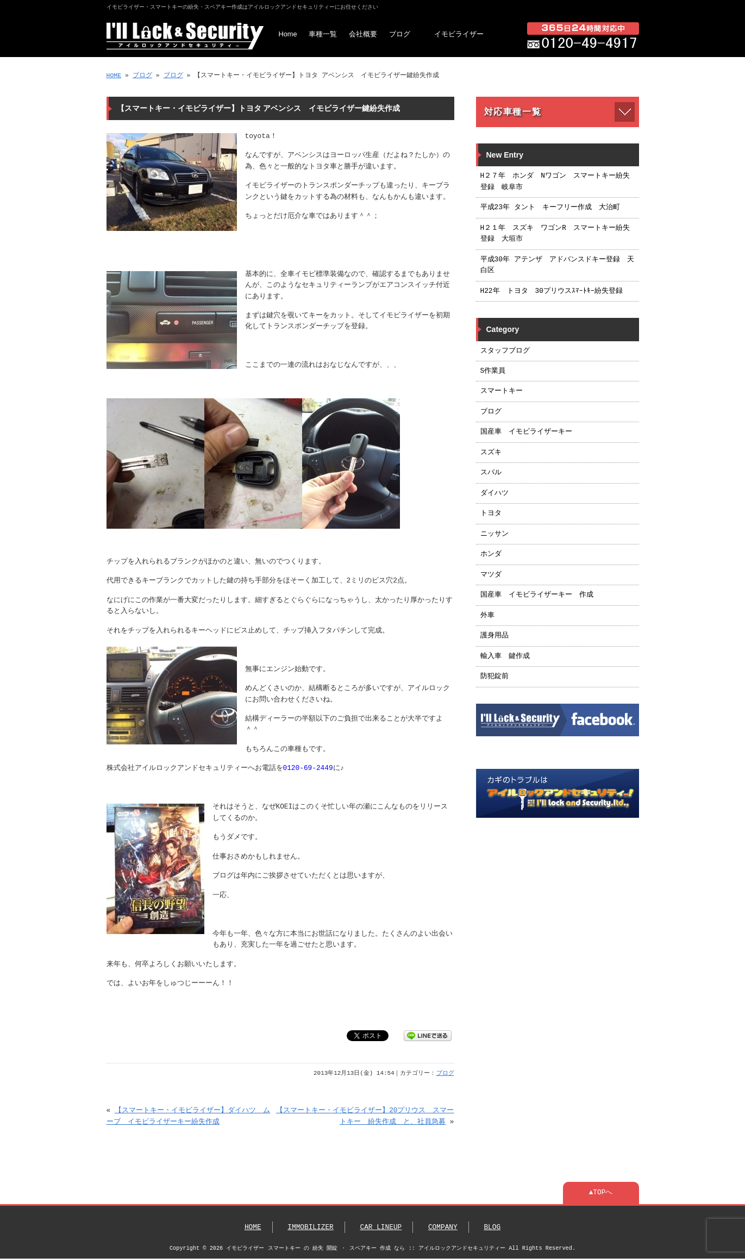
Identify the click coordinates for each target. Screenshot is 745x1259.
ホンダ (491, 554)
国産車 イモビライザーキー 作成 (536, 595)
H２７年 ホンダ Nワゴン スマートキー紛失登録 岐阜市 (555, 181)
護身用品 (494, 636)
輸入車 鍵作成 (505, 656)
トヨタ (491, 513)
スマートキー (501, 391)
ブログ (399, 34)
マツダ (491, 575)
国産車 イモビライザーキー (526, 432)
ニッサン (494, 534)
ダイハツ (494, 493)
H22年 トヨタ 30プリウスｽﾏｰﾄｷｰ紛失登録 (551, 291)
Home (288, 34)
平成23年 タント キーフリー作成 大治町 (550, 207)
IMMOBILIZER (310, 1227)
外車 (487, 616)
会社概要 (363, 34)
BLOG (492, 1227)
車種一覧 (323, 34)
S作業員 (493, 371)
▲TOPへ (601, 1193)
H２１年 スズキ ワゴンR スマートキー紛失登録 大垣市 (555, 233)
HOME (114, 75)
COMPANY (443, 1227)
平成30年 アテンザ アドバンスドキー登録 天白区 (557, 265)
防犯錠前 (494, 676)
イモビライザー (459, 34)
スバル (491, 473)
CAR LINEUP (381, 1227)
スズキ (491, 453)
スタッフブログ (505, 351)
